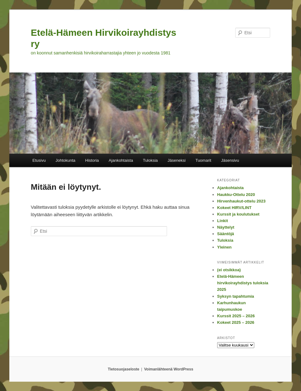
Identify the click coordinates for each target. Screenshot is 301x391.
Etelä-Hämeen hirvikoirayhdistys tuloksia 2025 (242, 283)
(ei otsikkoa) (229, 270)
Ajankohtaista (121, 160)
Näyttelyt (225, 227)
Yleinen (224, 247)
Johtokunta (65, 160)
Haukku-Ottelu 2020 (236, 194)
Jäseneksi (177, 160)
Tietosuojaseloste (123, 369)
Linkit (222, 220)
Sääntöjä (225, 233)
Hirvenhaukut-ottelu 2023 (241, 201)
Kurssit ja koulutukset (238, 214)
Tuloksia (150, 160)
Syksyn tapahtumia (235, 296)
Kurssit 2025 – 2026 (236, 316)
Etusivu (39, 160)
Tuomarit (203, 160)
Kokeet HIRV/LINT (234, 207)
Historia (92, 160)
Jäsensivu (230, 160)
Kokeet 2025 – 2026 (235, 322)
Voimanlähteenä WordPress (169, 369)
